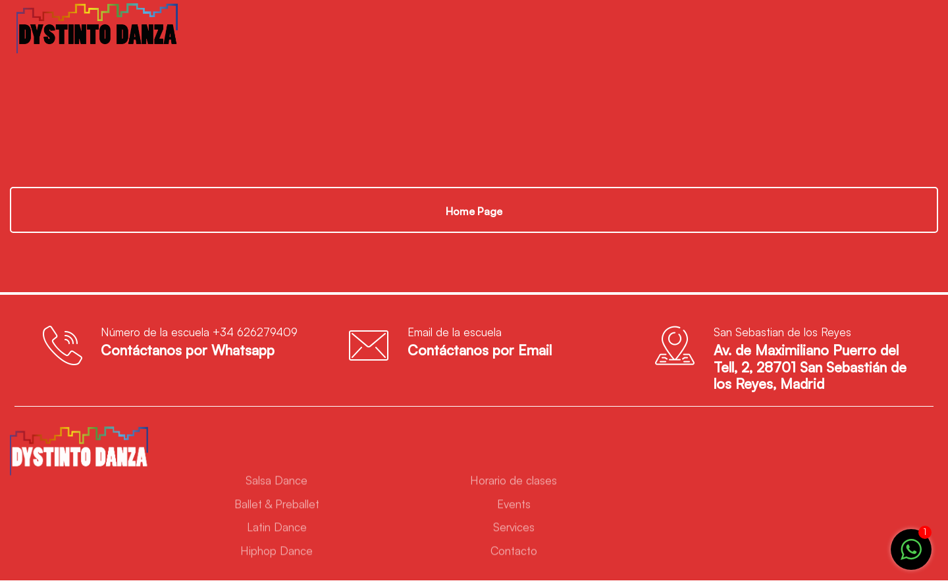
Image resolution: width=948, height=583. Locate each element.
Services (514, 530)
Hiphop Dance (276, 553)
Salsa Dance (276, 483)
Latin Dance (277, 530)
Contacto (513, 553)
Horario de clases (513, 483)
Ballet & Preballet (276, 506)
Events (514, 506)
